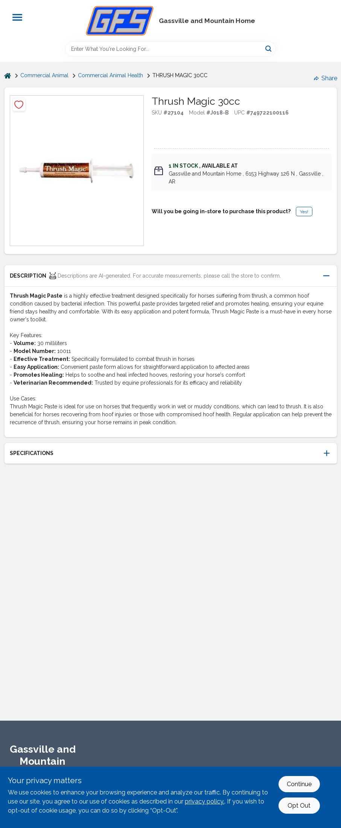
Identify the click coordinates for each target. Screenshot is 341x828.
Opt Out (299, 805)
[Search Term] (170, 49)
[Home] (7, 75)
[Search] (268, 48)
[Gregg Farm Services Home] (120, 20)
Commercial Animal (44, 75)
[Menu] (17, 17)
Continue (299, 784)
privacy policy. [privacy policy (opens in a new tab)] (204, 801)
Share (325, 78)
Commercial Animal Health (110, 75)
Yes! (304, 211)
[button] (171, 276)
